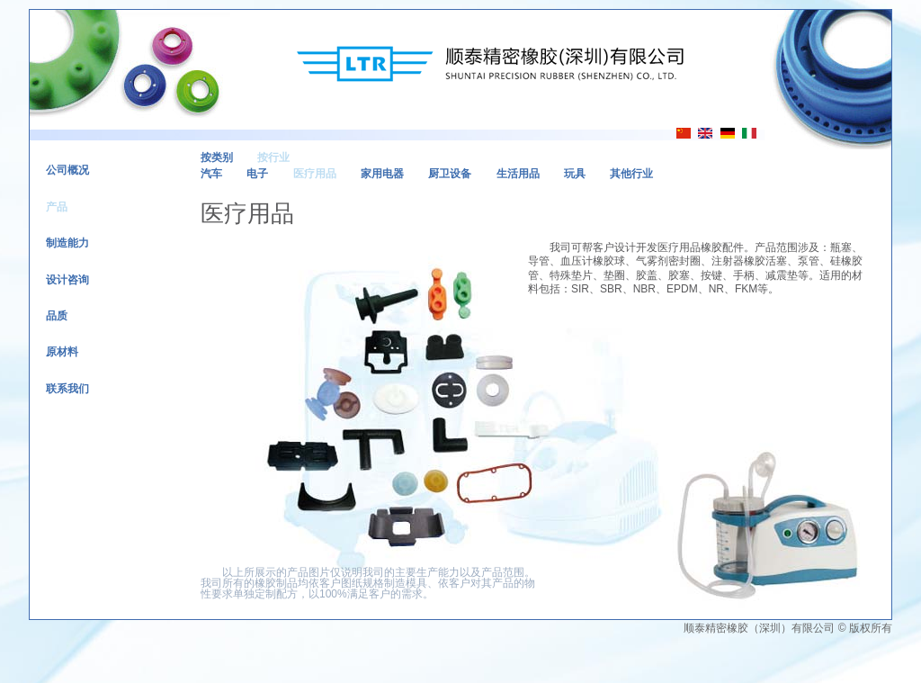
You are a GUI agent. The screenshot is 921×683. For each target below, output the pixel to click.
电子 (257, 173)
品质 (56, 316)
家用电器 (382, 173)
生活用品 (518, 173)
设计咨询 (67, 280)
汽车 (211, 173)
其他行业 (631, 173)
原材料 (62, 352)
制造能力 (67, 243)
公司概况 (67, 170)
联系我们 (67, 388)
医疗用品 (314, 173)
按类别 (217, 157)
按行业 (273, 157)
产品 (56, 207)
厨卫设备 (449, 173)
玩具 (575, 173)
